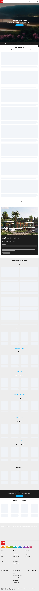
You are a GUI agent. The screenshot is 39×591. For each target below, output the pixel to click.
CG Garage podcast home (19, 520)
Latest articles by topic (19, 201)
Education (33, 43)
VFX (19, 43)
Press (2, 556)
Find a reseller (15, 554)
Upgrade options (16, 556)
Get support (27, 554)
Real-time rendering (16, 570)
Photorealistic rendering (17, 578)
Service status (27, 556)
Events (2, 559)
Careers (2, 558)
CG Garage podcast (4, 570)
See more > (19, 487)
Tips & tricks (7, 43)
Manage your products (17, 558)
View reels (19, 495)
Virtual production (16, 582)
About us (2, 552)
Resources (27, 552)
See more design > (19, 440)
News (11, 43)
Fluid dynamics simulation (17, 575)
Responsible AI (15, 584)
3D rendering (15, 572)
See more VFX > (19, 417)
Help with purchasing (16, 563)
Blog (1, 554)
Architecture (15, 43)
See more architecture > (19, 394)
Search (34, 1)
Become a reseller (16, 564)
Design (22, 43)
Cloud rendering (16, 577)
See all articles (19, 204)
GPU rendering (15, 573)
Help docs (27, 558)
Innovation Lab (27, 43)
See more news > (19, 371)
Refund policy (15, 561)
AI (3, 43)
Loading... (4, 244)
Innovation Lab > (19, 464)
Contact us (2, 561)
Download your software (17, 559)
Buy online (15, 552)
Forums (26, 559)
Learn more (19, 25)
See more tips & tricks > (19, 348)
